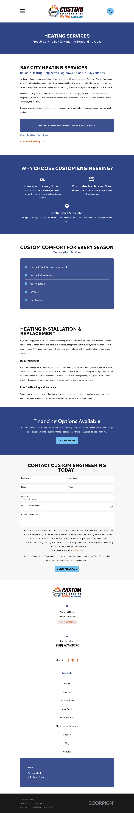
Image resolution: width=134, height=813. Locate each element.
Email (71, 487)
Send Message (67, 569)
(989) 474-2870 (67, 646)
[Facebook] (77, 660)
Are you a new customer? (31, 506)
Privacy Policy (79, 550)
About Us (67, 692)
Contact (67, 752)
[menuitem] (23, 807)
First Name (25, 478)
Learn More (67, 440)
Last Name (73, 478)
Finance (67, 735)
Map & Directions (67, 622)
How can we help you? (30, 515)
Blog (67, 743)
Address (24, 497)
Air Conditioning (66, 701)
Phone (23, 487)
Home (67, 683)
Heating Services (67, 709)
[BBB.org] (68, 660)
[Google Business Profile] (73, 660)
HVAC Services (67, 718)
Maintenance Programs (67, 726)
